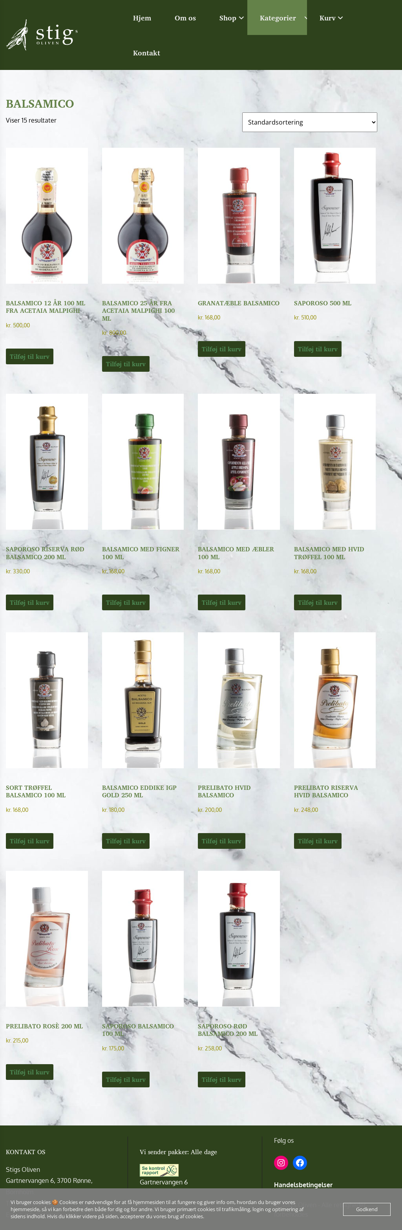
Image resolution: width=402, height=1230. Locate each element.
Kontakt (146, 53)
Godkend (367, 1209)
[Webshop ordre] (309, 122)
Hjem (142, 18)
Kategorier (278, 18)
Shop (227, 18)
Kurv (328, 18)
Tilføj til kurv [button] (29, 356)
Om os (185, 18)
